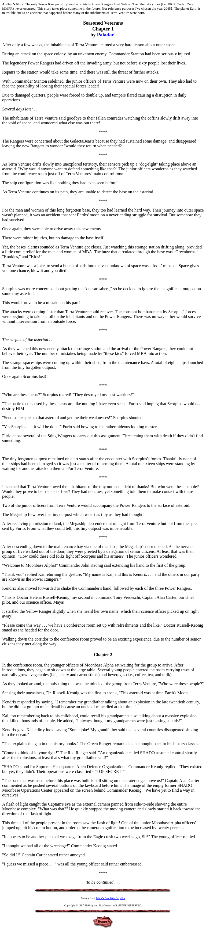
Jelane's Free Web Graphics (110, 898)
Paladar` (106, 34)
